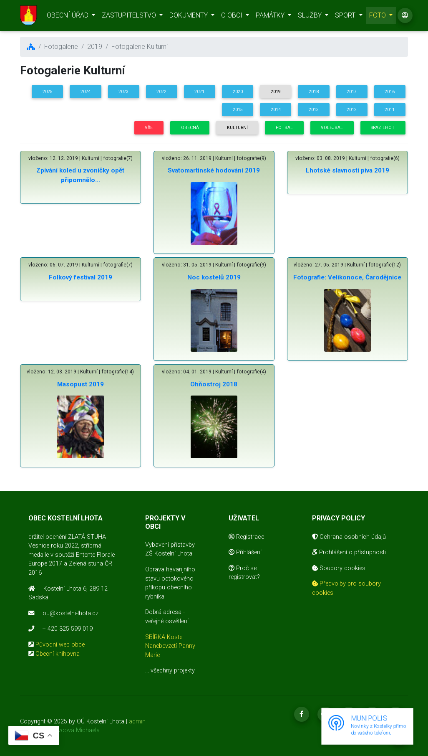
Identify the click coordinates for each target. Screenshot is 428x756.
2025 (48, 91)
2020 (238, 91)
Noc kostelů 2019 (214, 277)
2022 (161, 91)
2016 (390, 91)
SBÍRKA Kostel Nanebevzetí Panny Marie (170, 646)
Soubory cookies (338, 568)
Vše (149, 127)
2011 (390, 109)
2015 (238, 109)
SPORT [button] (346, 17)
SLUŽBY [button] (310, 17)
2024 (86, 91)
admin (137, 721)
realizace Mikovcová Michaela (60, 730)
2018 (314, 91)
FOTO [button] (378, 17)
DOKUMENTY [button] (189, 17)
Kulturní (237, 127)
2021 (199, 91)
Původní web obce (60, 644)
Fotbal (284, 127)
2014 (276, 109)
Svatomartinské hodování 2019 (214, 170)
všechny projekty (173, 670)
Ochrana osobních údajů (349, 536)
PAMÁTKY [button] (271, 17)
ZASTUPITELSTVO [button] (130, 17)
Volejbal (332, 127)
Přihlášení (245, 552)
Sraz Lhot (383, 127)
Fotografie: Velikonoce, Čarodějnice (347, 277)
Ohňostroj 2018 (213, 384)
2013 (314, 109)
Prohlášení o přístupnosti (349, 552)
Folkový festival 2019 (80, 277)
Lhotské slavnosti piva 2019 (347, 170)
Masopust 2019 (80, 384)
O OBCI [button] (232, 17)
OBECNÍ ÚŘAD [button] (68, 17)
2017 (352, 91)
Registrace (246, 536)
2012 (352, 109)
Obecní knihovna (57, 653)
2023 (123, 91)
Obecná (190, 127)
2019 (276, 91)
